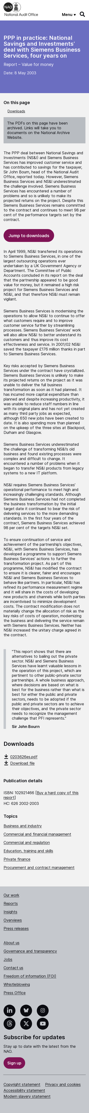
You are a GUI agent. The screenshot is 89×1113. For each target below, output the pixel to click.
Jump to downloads (28, 235)
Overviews (13, 920)
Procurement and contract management (39, 867)
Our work (11, 895)
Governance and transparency (30, 951)
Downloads (16, 111)
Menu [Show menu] (67, 14)
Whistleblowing (17, 984)
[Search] (82, 14)
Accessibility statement (24, 1090)
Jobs (8, 959)
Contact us (13, 967)
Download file (19, 763)
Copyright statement (22, 1084)
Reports (11, 903)
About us (11, 942)
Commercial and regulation (27, 842)
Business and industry (23, 825)
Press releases (16, 928)
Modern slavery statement (27, 1096)
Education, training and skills (28, 850)
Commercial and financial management (37, 834)
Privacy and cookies (63, 1084)
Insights (10, 911)
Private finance (17, 859)
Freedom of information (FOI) (30, 976)
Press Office (15, 992)
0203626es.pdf (20, 756)
